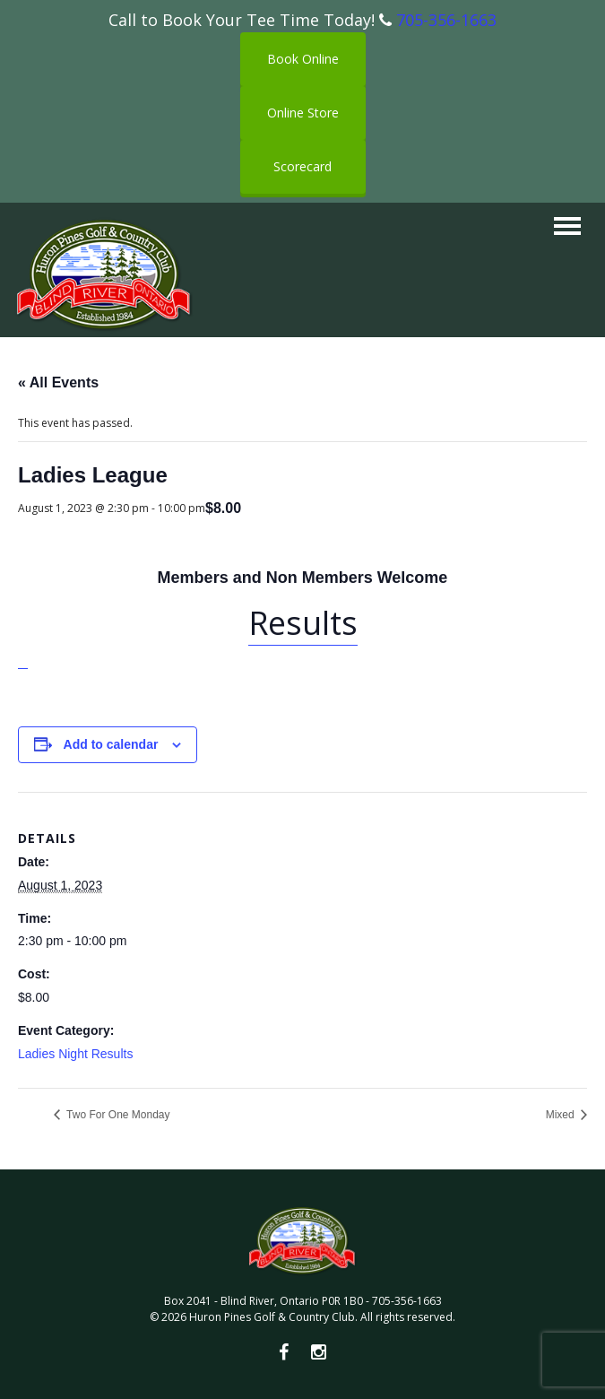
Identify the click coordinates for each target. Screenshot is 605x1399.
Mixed (561, 1114)
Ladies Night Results (75, 1054)
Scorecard (302, 166)
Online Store (303, 112)
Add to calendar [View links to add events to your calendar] (111, 744)
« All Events (58, 382)
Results (303, 623)
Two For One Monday (117, 1114)
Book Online (303, 58)
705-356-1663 (446, 19)
